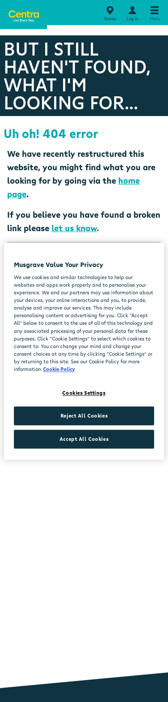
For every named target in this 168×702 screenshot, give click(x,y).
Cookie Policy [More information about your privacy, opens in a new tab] (59, 369)
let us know (74, 228)
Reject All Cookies (84, 415)
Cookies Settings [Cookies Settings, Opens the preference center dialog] (83, 392)
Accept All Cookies (84, 438)
